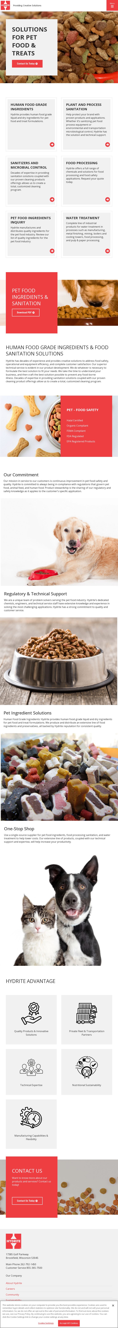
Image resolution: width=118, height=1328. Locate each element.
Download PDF (24, 312)
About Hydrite (14, 1283)
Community (12, 1294)
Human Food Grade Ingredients (29, 106)
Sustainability (13, 1300)
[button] (112, 5)
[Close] (113, 1305)
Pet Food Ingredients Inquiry (31, 220)
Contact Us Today (26, 63)
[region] (59, 1314)
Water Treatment (83, 217)
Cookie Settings (46, 1323)
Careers (10, 1288)
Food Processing (82, 163)
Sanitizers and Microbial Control (29, 165)
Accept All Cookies (69, 1323)
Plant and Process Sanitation (83, 106)
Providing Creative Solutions (27, 5)
